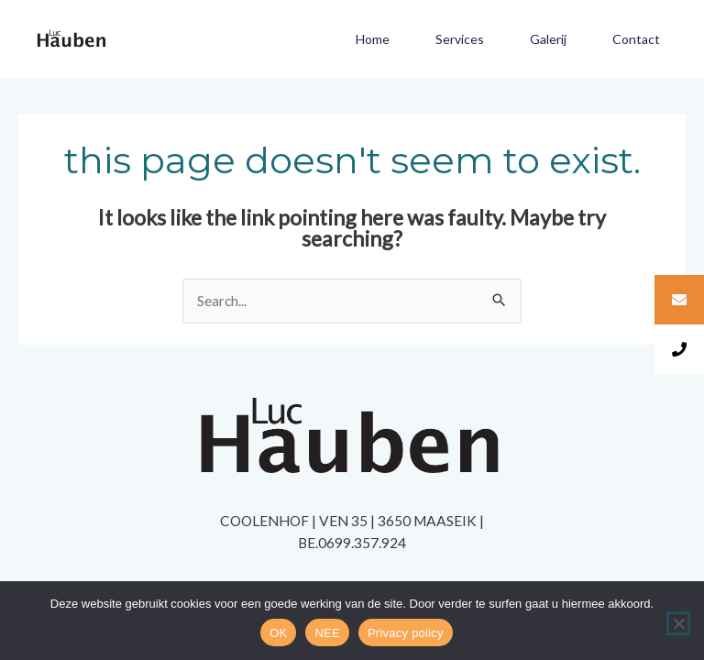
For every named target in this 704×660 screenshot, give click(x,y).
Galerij (548, 39)
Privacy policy (406, 633)
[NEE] (678, 623)
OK (278, 633)
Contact (636, 39)
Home (373, 39)
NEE (326, 633)
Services (459, 39)
